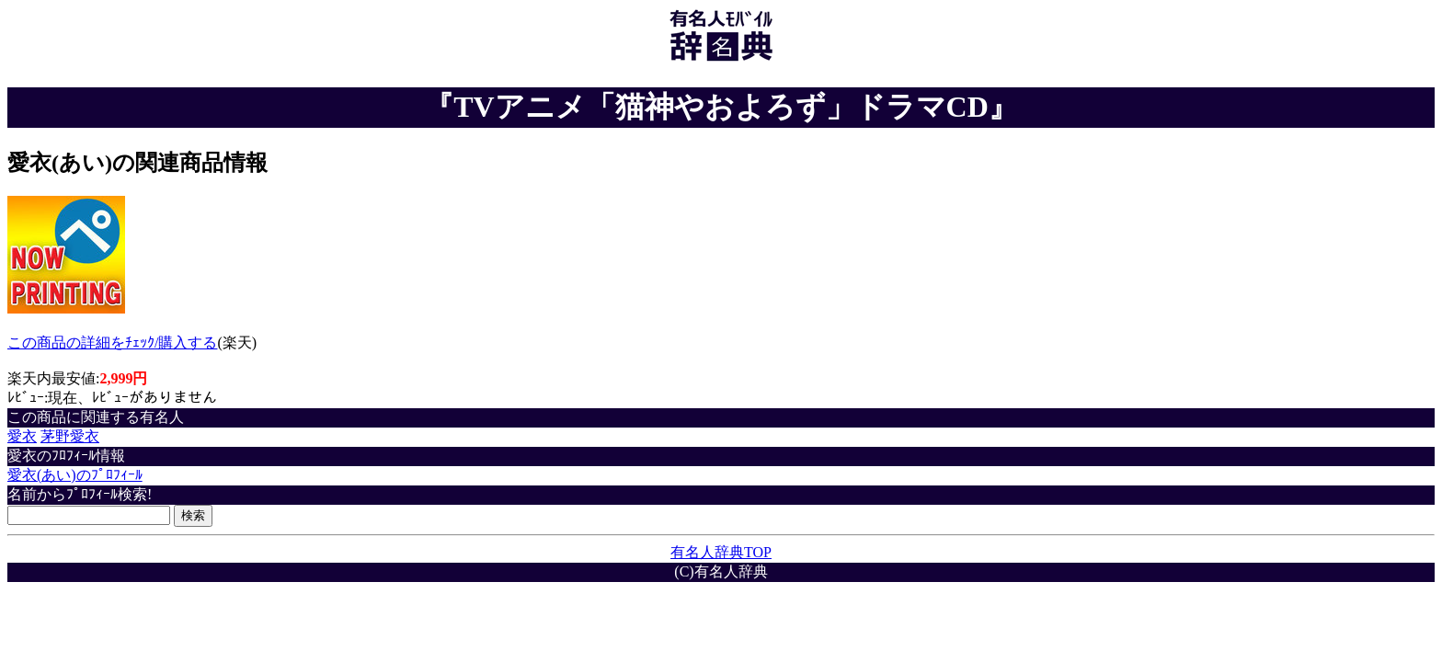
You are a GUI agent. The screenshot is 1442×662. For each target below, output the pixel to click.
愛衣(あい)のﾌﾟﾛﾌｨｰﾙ (75, 475)
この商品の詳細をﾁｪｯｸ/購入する (112, 342)
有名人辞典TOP (721, 552)
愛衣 (22, 436)
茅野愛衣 (69, 436)
